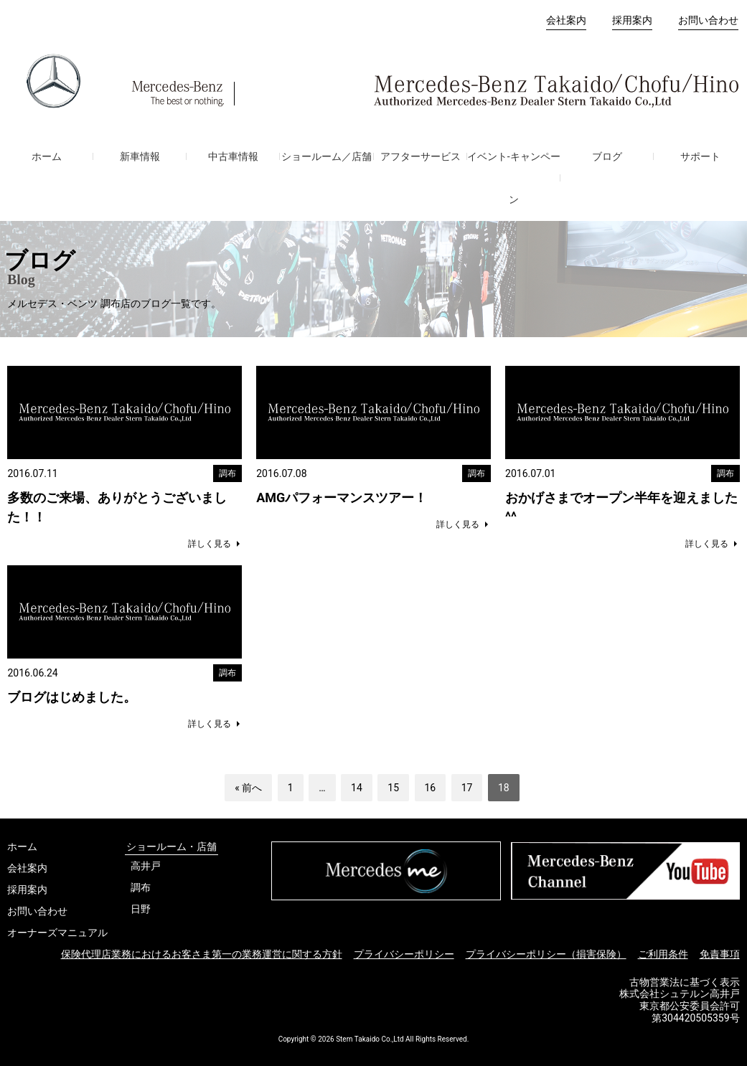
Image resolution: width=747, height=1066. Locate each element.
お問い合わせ (708, 20)
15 (393, 787)
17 (467, 787)
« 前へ (248, 787)
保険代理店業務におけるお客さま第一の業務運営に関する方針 (201, 954)
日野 (141, 909)
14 (356, 787)
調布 (141, 887)
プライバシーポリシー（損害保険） (546, 954)
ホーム (47, 156)
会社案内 (566, 20)
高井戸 (146, 866)
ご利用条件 (663, 954)
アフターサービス (420, 156)
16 (430, 787)
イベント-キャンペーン (513, 178)
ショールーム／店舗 (326, 156)
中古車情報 (233, 156)
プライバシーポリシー (404, 954)
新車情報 (140, 156)
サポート (700, 156)
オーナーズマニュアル (57, 932)
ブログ (607, 156)
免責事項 (720, 954)
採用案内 (632, 20)
